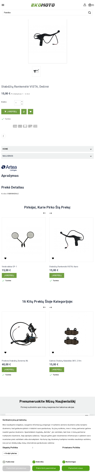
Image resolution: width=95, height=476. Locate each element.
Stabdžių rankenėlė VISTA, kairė (63, 267)
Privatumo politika (71, 448)
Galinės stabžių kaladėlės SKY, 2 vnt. (65, 361)
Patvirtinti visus (76, 468)
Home (5, 149)
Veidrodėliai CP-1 (9, 267)
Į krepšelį (10, 112)
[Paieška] (47, 12)
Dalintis (3, 136)
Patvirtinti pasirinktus (46, 468)
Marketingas (71, 462)
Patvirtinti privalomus (16, 468)
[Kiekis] (17, 102)
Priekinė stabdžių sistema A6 (15, 361)
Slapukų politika (10, 448)
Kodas (4, 194)
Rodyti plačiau (11, 453)
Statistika (40, 462)
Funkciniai (10, 462)
